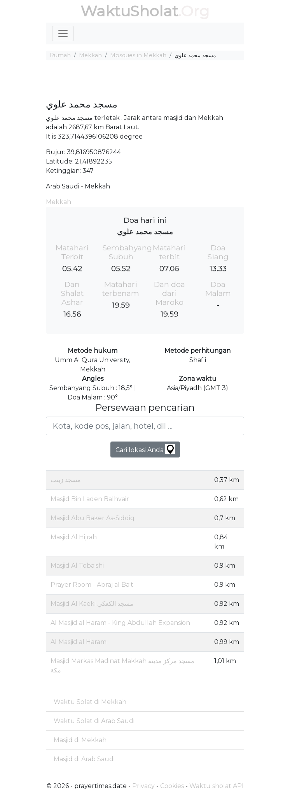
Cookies (172, 786)
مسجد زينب (66, 480)
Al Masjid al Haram (79, 642)
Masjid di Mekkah (80, 740)
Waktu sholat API (216, 786)
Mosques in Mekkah (138, 55)
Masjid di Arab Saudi (84, 759)
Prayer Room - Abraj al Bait (92, 584)
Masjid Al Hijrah (74, 537)
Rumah (60, 55)
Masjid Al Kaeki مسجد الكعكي (92, 603)
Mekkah (90, 55)
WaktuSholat (129, 11)
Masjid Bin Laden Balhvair (90, 499)
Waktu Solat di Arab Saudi (94, 721)
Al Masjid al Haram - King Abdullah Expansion (120, 622)
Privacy (143, 786)
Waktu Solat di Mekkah (90, 702)
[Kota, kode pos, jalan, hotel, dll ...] (145, 426)
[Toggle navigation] (63, 33)
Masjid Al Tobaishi (77, 565)
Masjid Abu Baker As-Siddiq (93, 518)
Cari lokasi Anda (145, 449)
